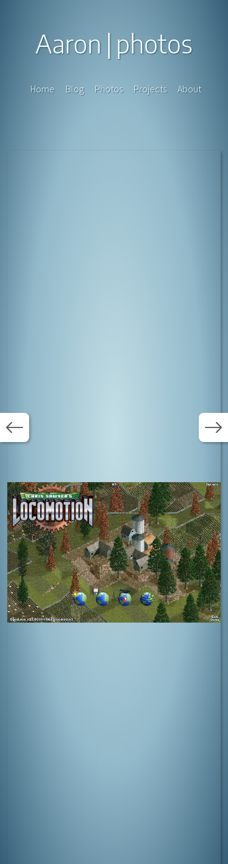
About (189, 89)
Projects (150, 89)
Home (42, 89)
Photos (109, 89)
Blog (75, 89)
